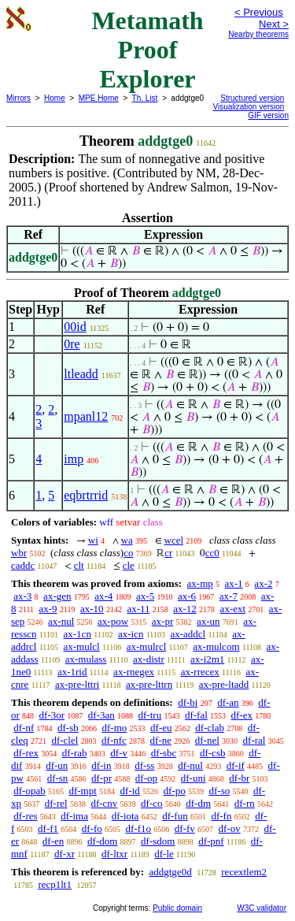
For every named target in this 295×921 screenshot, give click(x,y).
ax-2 (263, 583)
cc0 (212, 553)
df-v (118, 753)
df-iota (125, 816)
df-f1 (48, 828)
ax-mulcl (82, 646)
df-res (25, 816)
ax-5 (145, 596)
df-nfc (114, 740)
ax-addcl (187, 634)
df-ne (160, 740)
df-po (175, 791)
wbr (19, 553)
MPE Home (99, 98)
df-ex (242, 715)
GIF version (268, 115)
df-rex (26, 753)
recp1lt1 (55, 884)
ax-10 (92, 609)
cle (129, 565)
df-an (227, 702)
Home (54, 98)
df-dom (102, 841)
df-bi (187, 702)
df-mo (114, 727)
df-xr (64, 854)
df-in (101, 765)
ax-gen (57, 596)
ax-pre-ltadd (224, 684)
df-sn (57, 778)
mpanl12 (86, 416)
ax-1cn (77, 634)
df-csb (213, 753)
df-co (151, 803)
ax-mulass (86, 659)
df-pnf (211, 841)
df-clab (209, 727)
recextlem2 (244, 872)
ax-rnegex (133, 672)
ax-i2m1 (207, 659)
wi (93, 540)
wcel (174, 540)
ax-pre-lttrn (149, 684)
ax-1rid (72, 672)
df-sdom (158, 841)
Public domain (177, 908)
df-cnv (103, 803)
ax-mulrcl (147, 646)
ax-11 (138, 609)
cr (168, 553)
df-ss (144, 765)
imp (73, 459)
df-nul (190, 765)
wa (127, 540)
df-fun (175, 816)
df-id (130, 791)
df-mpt (82, 791)
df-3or (52, 715)
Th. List (145, 98)
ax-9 (48, 609)
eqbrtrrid (86, 495)
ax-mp (200, 583)
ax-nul (61, 621)
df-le (164, 854)
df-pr (101, 778)
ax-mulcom (216, 646)
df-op (146, 778)
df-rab (74, 753)
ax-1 (234, 583)
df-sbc (164, 753)
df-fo (92, 828)
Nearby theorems (258, 34)
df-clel (64, 740)
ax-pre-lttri (77, 684)
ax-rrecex (200, 672)
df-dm (198, 803)
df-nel (207, 740)
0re (71, 344)
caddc (23, 565)
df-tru (150, 715)
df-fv (185, 828)
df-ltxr (114, 854)
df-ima (74, 816)
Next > (274, 24)
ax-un (208, 621)
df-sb (68, 727)
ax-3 (22, 596)
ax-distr (148, 659)
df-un (57, 765)
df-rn (244, 803)
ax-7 (228, 596)
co (128, 553)
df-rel (56, 803)
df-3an (101, 715)
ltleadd (81, 374)
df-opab (29, 791)
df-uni (193, 778)
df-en (53, 841)
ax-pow (113, 621)
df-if (236, 765)
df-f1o (139, 828)
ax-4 (103, 596)
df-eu (160, 727)
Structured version (252, 98)
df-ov (230, 828)
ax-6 (187, 596)
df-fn (221, 816)
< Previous (258, 12)
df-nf (23, 727)
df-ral (254, 740)
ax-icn (130, 634)
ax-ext (232, 609)
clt (79, 565)
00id (75, 326)
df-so (219, 791)
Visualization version (248, 106)
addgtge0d (170, 872)
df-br (239, 778)
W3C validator (261, 908)
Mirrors (18, 98)
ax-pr (162, 621)
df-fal (196, 715)
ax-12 (185, 609)
